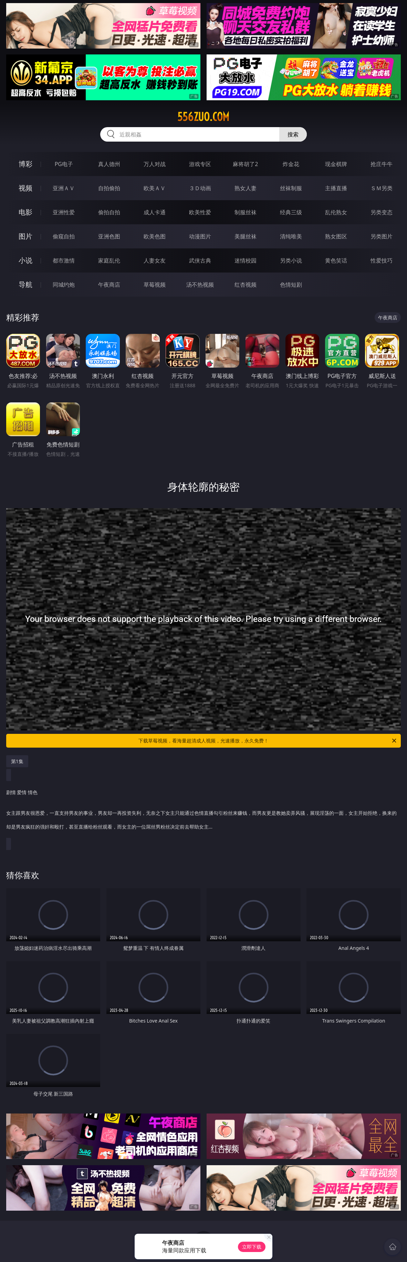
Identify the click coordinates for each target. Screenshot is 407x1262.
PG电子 (64, 164)
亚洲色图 (109, 236)
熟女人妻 (245, 188)
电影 (25, 212)
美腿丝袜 (245, 236)
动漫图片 (200, 236)
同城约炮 (64, 284)
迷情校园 (245, 260)
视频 (25, 188)
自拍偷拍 (109, 188)
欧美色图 (155, 236)
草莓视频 (155, 284)
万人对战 (155, 164)
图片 (25, 236)
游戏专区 (200, 164)
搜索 (293, 134)
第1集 (17, 761)
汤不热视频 (200, 284)
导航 (25, 284)
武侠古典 (200, 260)
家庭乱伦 (109, 260)
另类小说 (291, 260)
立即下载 (251, 1246)
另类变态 (382, 212)
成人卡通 (155, 212)
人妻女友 (155, 260)
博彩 (25, 163)
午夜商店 (109, 284)
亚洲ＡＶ (64, 188)
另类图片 (382, 236)
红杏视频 (245, 284)
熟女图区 (336, 236)
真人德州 (109, 164)
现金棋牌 (336, 164)
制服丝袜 (245, 212)
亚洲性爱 (64, 212)
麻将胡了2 (245, 164)
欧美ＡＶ (155, 188)
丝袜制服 (291, 188)
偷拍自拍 (109, 212)
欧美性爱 (200, 212)
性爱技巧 (382, 260)
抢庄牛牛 (382, 164)
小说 (25, 260)
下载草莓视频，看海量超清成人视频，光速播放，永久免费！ (267, 741)
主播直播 (336, 188)
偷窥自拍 (64, 236)
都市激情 (64, 260)
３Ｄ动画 (200, 188)
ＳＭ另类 (382, 188)
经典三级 (291, 212)
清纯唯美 (291, 236)
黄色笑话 (336, 260)
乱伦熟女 (336, 212)
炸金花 (291, 164)
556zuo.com (203, 117)
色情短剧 (291, 284)
